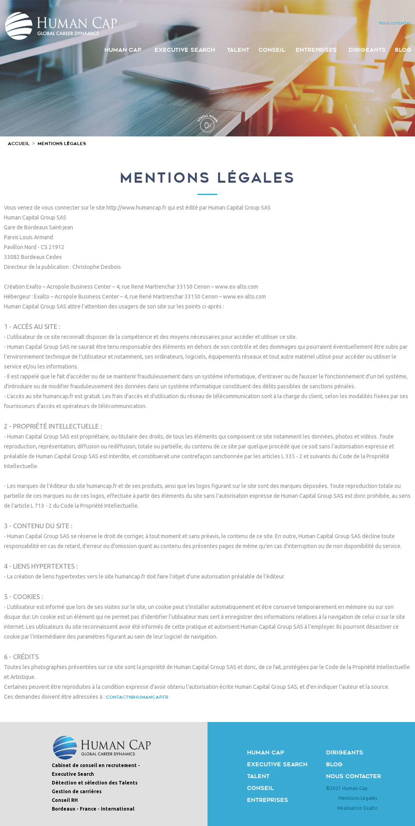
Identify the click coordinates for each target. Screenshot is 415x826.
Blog (334, 764)
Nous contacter (353, 776)
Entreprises (267, 800)
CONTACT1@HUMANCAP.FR (137, 697)
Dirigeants (344, 752)
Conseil (260, 788)
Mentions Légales (62, 144)
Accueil (19, 144)
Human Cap (265, 752)
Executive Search (277, 764)
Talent (258, 776)
